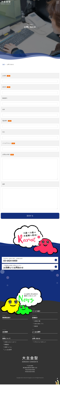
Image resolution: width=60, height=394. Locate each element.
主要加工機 (37, 321)
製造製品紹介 (6, 317)
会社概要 (5, 332)
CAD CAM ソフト (39, 323)
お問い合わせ (36, 338)
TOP (3, 64)
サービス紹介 (36, 311)
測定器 (36, 326)
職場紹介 (6, 344)
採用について (6, 338)
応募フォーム (8, 347)
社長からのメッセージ (10, 342)
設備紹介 (35, 317)
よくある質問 (36, 332)
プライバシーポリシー (40, 342)
